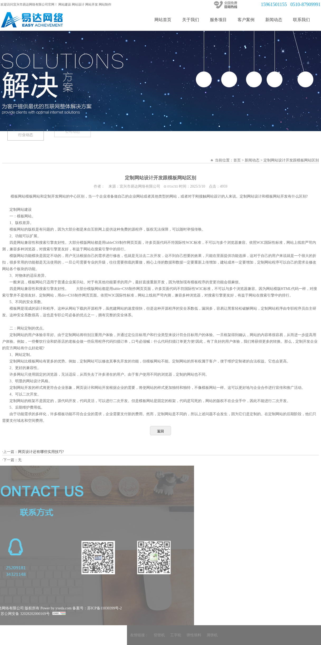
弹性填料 (256, 635)
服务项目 (220, 19)
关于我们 (192, 19)
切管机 (222, 635)
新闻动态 (275, 19)
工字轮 (238, 635)
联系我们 (303, 19)
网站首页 (164, 19)
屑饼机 (275, 635)
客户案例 (247, 19)
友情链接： (202, 635)
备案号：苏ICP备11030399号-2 (34, 608)
